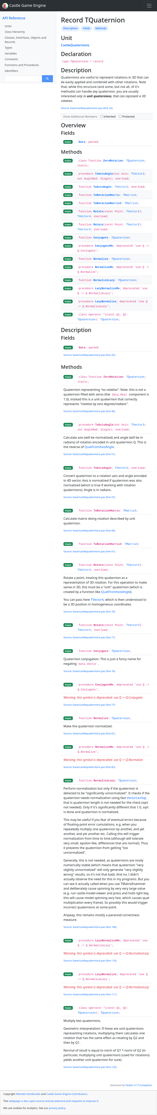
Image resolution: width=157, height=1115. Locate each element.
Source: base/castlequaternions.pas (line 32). (87, 108)
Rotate (98, 211)
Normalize (100, 259)
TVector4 (121, 186)
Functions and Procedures (22, 65)
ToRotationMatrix (106, 195)
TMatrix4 (129, 195)
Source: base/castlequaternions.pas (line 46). (89, 411)
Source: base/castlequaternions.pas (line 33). (89, 355)
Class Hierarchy (15, 32)
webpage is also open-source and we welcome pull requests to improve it (53, 1101)
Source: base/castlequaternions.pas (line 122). (90, 1067)
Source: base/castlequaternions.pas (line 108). (90, 927)
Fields (86, 28)
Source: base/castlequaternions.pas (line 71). (89, 637)
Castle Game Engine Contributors (66, 1094)
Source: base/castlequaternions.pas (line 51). (89, 454)
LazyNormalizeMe (107, 288)
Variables (11, 53)
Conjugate (100, 237)
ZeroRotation (113, 160)
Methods (100, 28)
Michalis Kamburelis (28, 1094)
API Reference (13, 18)
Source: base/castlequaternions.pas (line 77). (89, 704)
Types (8, 47)
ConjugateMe (104, 245)
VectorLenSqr (136, 798)
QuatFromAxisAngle (99, 447)
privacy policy (57, 1108)
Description (70, 28)
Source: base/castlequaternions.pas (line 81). (89, 733)
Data (81, 142)
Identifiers (11, 71)
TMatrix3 (131, 203)
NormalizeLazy (104, 280)
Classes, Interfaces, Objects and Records (25, 40)
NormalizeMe (104, 267)
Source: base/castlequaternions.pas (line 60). (89, 530)
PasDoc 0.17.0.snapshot (138, 1085)
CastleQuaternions (75, 45)
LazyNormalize (105, 301)
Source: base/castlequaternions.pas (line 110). (90, 960)
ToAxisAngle (104, 173)
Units (8, 26)
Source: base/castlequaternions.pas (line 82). (89, 767)
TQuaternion (135, 160)
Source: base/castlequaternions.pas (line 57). (89, 497)
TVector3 (137, 173)
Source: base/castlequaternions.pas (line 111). (90, 994)
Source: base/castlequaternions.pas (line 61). (89, 551)
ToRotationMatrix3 (107, 203)
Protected (127, 116)
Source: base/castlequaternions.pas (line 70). (89, 611)
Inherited (108, 116)
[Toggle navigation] (149, 6)
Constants (11, 59)
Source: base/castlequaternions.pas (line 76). (89, 671)
